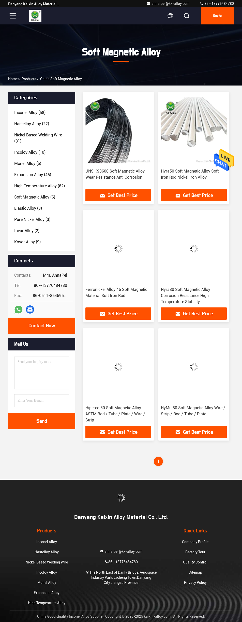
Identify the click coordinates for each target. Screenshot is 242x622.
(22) (31, 123)
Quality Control (195, 562)
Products (29, 79)
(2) (26, 230)
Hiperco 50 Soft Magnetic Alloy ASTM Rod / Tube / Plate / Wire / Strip (115, 413)
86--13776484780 (217, 4)
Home (13, 79)
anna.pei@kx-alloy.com (167, 4)
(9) (27, 241)
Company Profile (195, 542)
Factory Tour (195, 552)
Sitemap (195, 572)
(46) (32, 174)
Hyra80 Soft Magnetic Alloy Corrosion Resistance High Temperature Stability (185, 295)
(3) (28, 208)
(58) (30, 112)
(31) (38, 138)
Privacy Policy (195, 583)
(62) (39, 185)
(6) (27, 163)
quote (217, 16)
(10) (30, 152)
